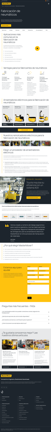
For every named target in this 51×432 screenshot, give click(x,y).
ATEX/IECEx (4, 419)
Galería (23, 30)
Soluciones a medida (5, 422)
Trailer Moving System (5, 415)
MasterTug (4, 407)
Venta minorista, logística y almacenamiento (39, 358)
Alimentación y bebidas (23, 417)
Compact (3, 398)
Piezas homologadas (39, 408)
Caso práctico (30, 30)
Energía (20, 415)
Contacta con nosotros (40, 402)
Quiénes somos (38, 398)
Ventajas (10, 30)
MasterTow (4, 408)
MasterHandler (4, 410)
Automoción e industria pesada (8, 357)
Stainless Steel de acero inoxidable (8, 417)
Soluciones (17, 30)
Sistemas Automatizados (6, 420)
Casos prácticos (21, 398)
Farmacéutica (21, 408)
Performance (4, 400)
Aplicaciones (4, 30)
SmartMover (4, 405)
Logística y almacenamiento (23, 412)
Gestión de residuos (22, 414)
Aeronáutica (21, 405)
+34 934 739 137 (5, 0)
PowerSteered (4, 414)
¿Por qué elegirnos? (39, 30)
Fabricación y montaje (38, 355)
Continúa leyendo (7, 367)
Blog (20, 400)
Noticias (37, 400)
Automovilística (21, 407)
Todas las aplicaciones (22, 419)
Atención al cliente (39, 407)
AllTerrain (3, 412)
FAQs (46, 30)
